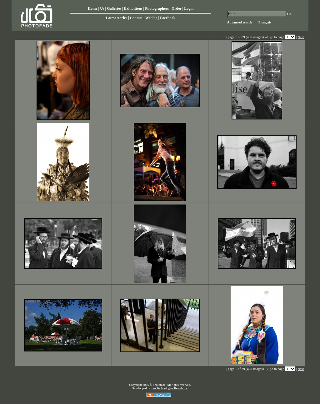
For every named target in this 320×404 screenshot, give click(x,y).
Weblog (151, 18)
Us (102, 8)
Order (177, 8)
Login (188, 8)
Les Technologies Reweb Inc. (170, 388)
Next (301, 37)
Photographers (157, 8)
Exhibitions (133, 8)
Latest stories (116, 18)
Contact (136, 18)
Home (93, 8)
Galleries (114, 8)
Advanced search (239, 22)
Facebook (167, 18)
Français (264, 22)
